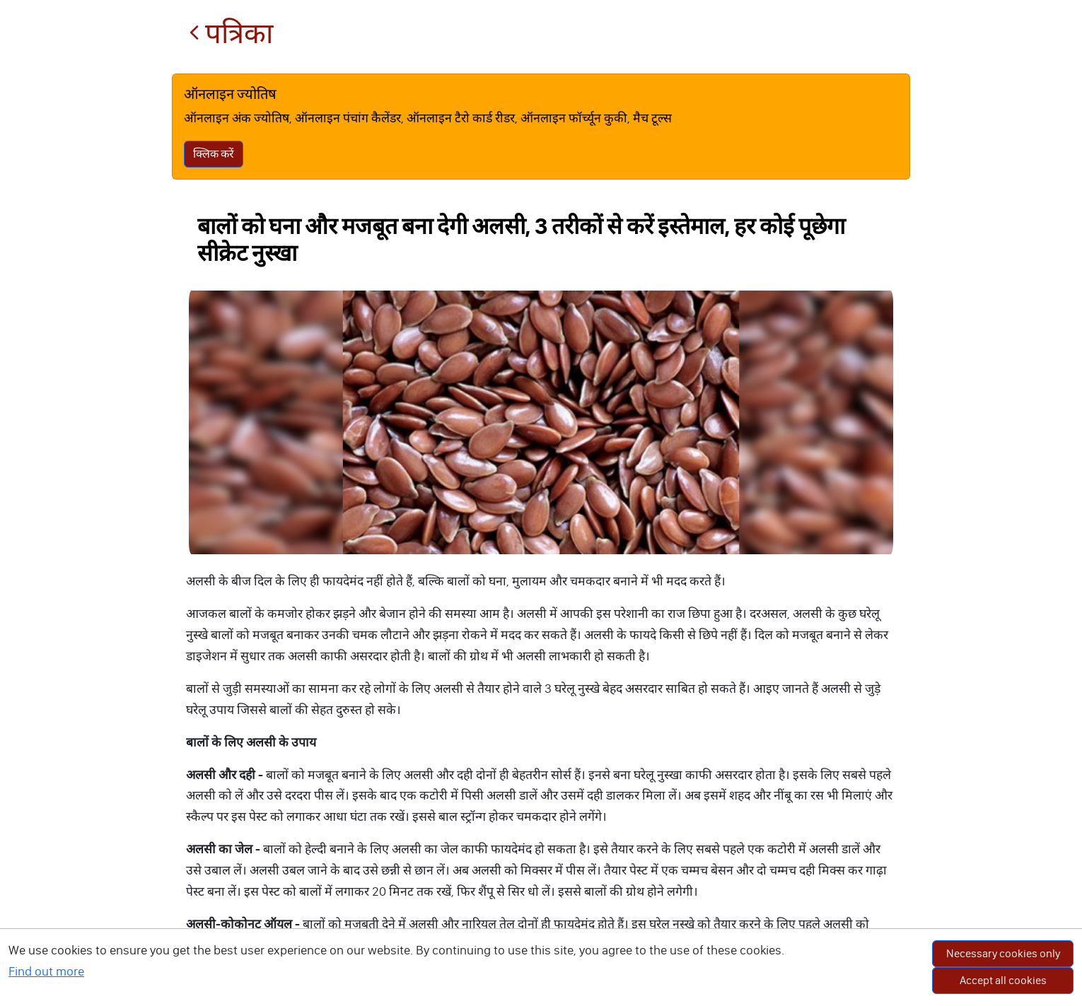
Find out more (46, 971)
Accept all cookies (1003, 980)
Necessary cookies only (1003, 953)
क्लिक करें (213, 153)
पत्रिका (231, 33)
